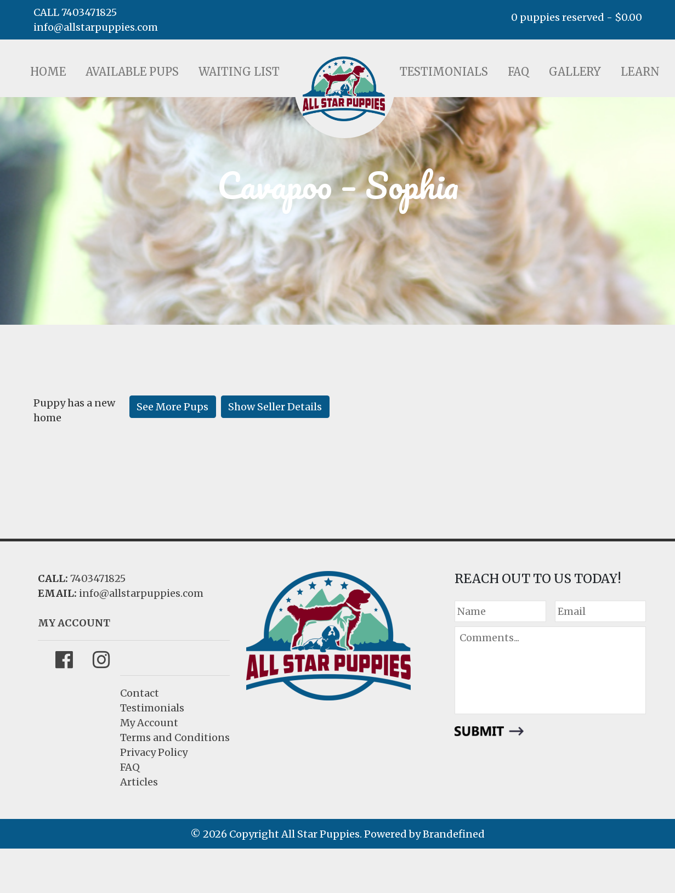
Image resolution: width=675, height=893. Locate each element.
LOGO (344, 89)
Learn (640, 71)
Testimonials (444, 71)
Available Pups (132, 71)
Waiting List (239, 71)
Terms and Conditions (175, 737)
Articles (139, 782)
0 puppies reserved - (576, 17)
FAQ (518, 71)
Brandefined (454, 834)
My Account (149, 722)
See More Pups (172, 406)
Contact (139, 693)
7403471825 (98, 578)
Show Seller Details (275, 406)
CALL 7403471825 (75, 12)
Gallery (575, 71)
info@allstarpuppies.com (95, 27)
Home (48, 71)
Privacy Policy (154, 752)
